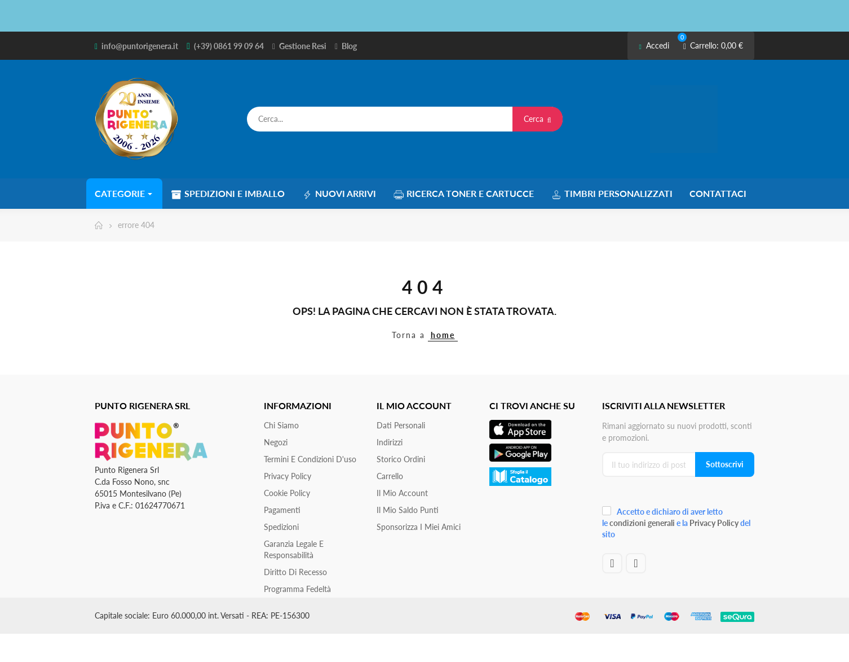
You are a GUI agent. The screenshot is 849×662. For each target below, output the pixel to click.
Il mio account (402, 493)
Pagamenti (282, 510)
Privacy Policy (287, 476)
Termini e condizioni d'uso (310, 459)
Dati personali (401, 425)
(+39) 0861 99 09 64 (229, 46)
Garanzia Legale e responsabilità (294, 549)
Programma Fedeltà (297, 589)
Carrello (390, 476)
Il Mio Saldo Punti (408, 510)
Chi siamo (281, 425)
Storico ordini (401, 459)
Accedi (654, 45)
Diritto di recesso (295, 572)
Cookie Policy (287, 493)
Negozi (276, 442)
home (443, 335)
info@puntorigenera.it (139, 46)
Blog (349, 46)
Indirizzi (390, 442)
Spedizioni (281, 527)
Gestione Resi (302, 46)
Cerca (537, 119)
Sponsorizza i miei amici (419, 527)
